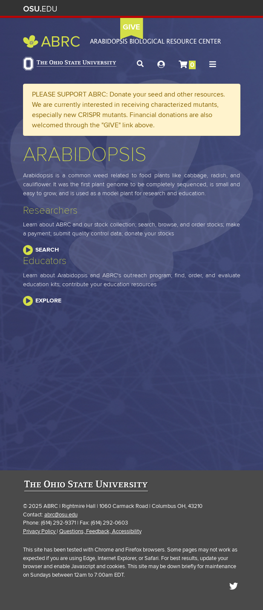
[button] (140, 64)
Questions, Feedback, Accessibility (100, 531)
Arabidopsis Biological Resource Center (122, 41)
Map (193, 9)
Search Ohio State (231, 9)
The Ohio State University (40, 9)
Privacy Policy (40, 531)
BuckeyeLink (181, 9)
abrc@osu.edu (61, 514)
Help (168, 9)
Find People (206, 9)
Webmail (218, 9)
